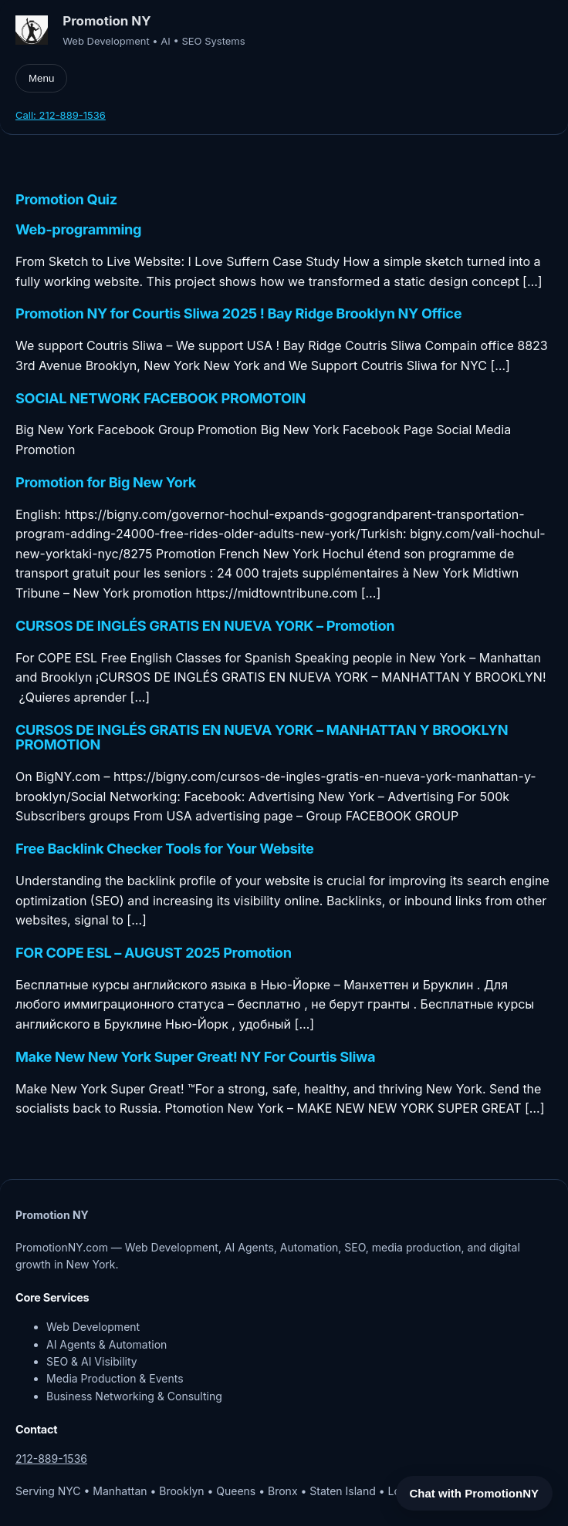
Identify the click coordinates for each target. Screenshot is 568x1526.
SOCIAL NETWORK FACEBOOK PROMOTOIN (160, 398)
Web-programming (78, 229)
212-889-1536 (51, 1458)
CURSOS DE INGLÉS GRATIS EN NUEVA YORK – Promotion (204, 626)
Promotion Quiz (66, 199)
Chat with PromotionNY (474, 1493)
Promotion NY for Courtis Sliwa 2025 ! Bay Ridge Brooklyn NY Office (238, 314)
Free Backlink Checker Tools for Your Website (164, 849)
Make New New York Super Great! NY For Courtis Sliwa (195, 1057)
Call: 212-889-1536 (60, 115)
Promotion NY (106, 21)
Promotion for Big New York (105, 482)
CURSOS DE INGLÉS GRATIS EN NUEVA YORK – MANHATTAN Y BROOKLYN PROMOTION (261, 738)
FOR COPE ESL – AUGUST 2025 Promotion (153, 953)
